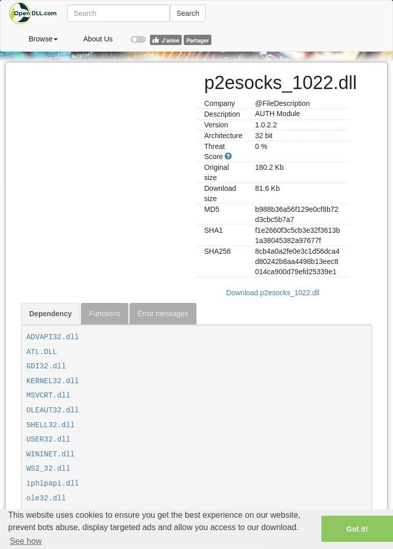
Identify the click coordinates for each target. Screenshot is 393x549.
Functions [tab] (104, 314)
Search (188, 13)
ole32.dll (46, 498)
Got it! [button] (357, 529)
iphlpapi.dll (53, 483)
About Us (98, 39)
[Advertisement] (105, 126)
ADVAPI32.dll (53, 337)
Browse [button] (43, 39)
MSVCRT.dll (49, 395)
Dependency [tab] (50, 314)
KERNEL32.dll (53, 381)
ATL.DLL (42, 352)
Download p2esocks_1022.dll (272, 293)
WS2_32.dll (49, 469)
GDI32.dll (46, 366)
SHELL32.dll (51, 425)
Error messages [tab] (163, 314)
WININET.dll (51, 454)
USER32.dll (49, 439)
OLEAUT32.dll (53, 410)
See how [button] (25, 541)
